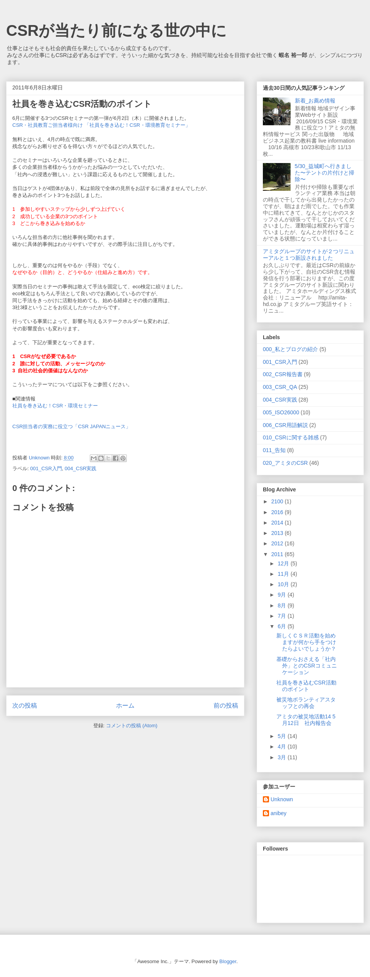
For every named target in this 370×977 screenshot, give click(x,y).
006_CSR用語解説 (285, 425)
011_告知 (274, 450)
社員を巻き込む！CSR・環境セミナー (55, 406)
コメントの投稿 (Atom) (132, 725)
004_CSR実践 (80, 468)
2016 (278, 512)
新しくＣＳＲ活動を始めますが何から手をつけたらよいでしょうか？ (306, 642)
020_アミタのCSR (285, 463)
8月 (283, 605)
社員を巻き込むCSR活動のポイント (306, 685)
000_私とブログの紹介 (290, 349)
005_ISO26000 (281, 412)
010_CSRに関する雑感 (291, 437)
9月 (283, 595)
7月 (283, 616)
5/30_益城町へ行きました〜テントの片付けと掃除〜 (324, 172)
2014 (278, 523)
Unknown (282, 799)
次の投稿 (24, 705)
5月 (283, 736)
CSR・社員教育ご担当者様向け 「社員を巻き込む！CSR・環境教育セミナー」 (101, 125)
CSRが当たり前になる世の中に (116, 30)
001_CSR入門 (46, 468)
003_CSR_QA (280, 387)
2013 (278, 533)
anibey (278, 813)
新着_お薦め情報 (318, 101)
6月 (283, 626)
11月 (284, 574)
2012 (278, 543)
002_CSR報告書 (283, 374)
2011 (278, 554)
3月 (283, 757)
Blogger (227, 961)
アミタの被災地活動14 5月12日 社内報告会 (305, 719)
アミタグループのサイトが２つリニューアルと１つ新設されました (309, 254)
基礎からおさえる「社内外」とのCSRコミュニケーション (306, 665)
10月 (284, 584)
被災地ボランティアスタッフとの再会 (306, 702)
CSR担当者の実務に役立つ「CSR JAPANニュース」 (71, 426)
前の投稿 (226, 705)
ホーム (125, 705)
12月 (284, 563)
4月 (283, 746)
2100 (278, 501)
